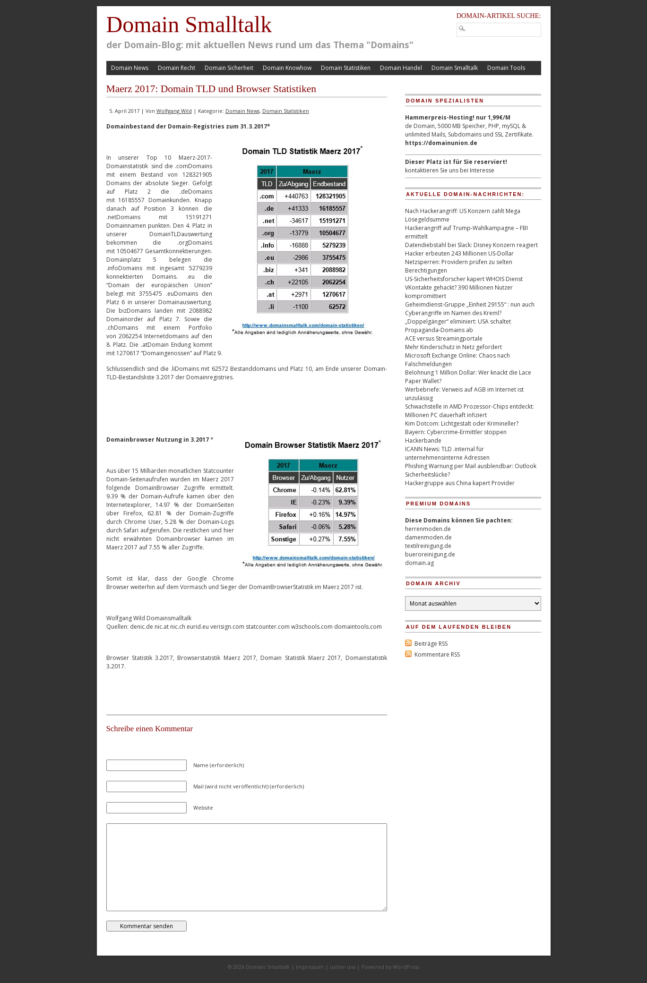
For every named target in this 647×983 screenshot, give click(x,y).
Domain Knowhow (287, 68)
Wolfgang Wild (174, 110)
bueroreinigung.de (430, 554)
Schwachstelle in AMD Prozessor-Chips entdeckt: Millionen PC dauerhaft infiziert (469, 410)
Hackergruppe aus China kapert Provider (460, 483)
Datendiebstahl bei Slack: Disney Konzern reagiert (471, 245)
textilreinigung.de (428, 546)
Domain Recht (176, 68)
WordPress (406, 966)
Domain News (129, 68)
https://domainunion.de (441, 143)
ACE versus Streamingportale (444, 338)
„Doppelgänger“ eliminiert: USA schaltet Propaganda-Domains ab (458, 325)
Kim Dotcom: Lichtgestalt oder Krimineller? (461, 423)
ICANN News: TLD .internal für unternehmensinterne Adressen (447, 453)
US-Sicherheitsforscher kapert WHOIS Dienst (464, 279)
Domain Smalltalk (189, 24)
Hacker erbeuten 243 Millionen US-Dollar (459, 253)
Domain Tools (506, 68)
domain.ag (419, 563)
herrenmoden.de (428, 529)
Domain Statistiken (346, 68)
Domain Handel (401, 68)
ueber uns (342, 966)
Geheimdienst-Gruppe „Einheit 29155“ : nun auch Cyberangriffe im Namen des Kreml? (470, 308)
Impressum (310, 966)
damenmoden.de (428, 537)
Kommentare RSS (437, 654)
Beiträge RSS (431, 644)
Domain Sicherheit (229, 68)
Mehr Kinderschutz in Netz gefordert (453, 347)
